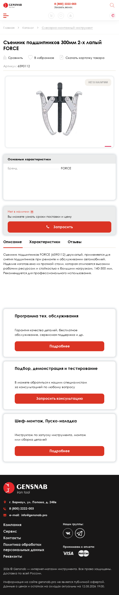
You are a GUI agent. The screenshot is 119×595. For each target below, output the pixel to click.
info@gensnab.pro (33, 515)
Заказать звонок (63, 7)
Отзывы (74, 242)
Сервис (10, 531)
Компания (12, 525)
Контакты (12, 538)
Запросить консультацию (59, 398)
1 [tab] (108, 146)
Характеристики (45, 242)
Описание (13, 242)
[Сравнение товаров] (71, 16)
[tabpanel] (59, 111)
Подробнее (59, 346)
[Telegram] (80, 533)
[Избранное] (61, 16)
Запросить (59, 227)
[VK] (68, 533)
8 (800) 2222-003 (65, 3)
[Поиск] (112, 5)
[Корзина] (51, 16)
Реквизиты (12, 556)
